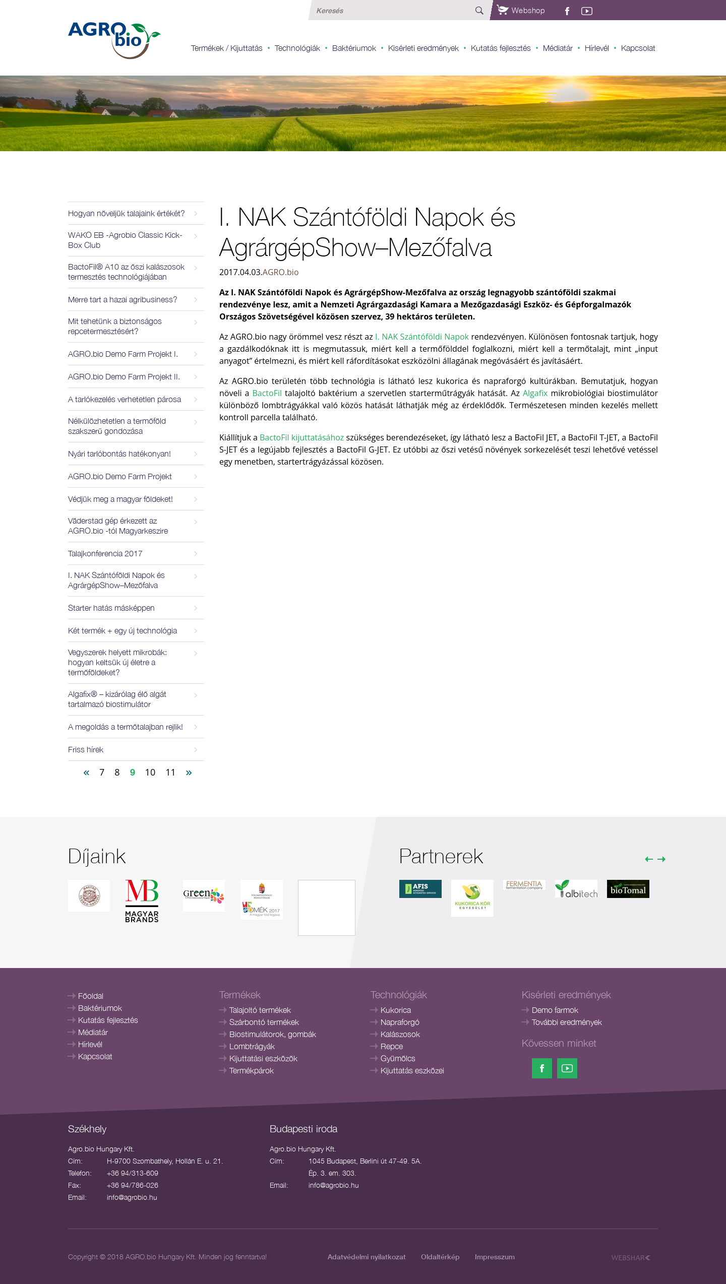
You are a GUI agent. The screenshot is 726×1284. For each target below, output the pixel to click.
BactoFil (267, 393)
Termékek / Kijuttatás (227, 47)
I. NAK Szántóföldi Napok (423, 336)
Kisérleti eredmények (423, 47)
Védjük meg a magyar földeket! (120, 498)
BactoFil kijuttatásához (302, 437)
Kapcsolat (638, 47)
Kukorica (396, 1009)
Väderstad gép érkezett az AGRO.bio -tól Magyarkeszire (118, 525)
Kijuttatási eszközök (263, 1058)
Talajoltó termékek (260, 1009)
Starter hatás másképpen (111, 607)
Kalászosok (400, 1034)
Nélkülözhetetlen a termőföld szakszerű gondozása (117, 425)
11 (170, 772)
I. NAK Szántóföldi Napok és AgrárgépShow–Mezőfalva (116, 580)
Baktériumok (354, 47)
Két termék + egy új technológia (122, 630)
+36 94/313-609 (132, 1173)
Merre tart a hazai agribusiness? (122, 299)
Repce (392, 1046)
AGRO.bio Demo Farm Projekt (120, 476)
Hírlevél (597, 47)
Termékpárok (251, 1070)
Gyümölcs (398, 1058)
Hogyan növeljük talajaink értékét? (126, 213)
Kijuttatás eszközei (412, 1070)
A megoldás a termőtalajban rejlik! (125, 726)
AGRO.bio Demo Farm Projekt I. (123, 353)
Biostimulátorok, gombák (272, 1034)
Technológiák (297, 47)
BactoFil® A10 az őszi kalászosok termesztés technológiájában (126, 271)
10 (150, 772)
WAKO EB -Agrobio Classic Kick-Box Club (125, 239)
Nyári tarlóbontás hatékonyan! (119, 453)
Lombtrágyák (252, 1046)
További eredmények (567, 1021)
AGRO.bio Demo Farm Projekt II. (124, 376)
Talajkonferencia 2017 (105, 553)
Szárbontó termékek (264, 1021)
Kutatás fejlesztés (501, 47)
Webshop (521, 10)
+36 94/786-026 (132, 1185)
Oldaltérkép (440, 1256)
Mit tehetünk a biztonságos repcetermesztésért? (115, 326)
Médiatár (558, 47)
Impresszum (495, 1256)
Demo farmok (555, 1009)
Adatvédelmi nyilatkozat (367, 1256)
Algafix (535, 393)
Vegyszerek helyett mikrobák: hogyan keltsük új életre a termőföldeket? (117, 662)
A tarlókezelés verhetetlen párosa (124, 399)
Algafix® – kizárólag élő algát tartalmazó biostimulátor (117, 699)
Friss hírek (85, 749)
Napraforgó (400, 1021)
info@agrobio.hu (132, 1197)
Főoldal (90, 995)
